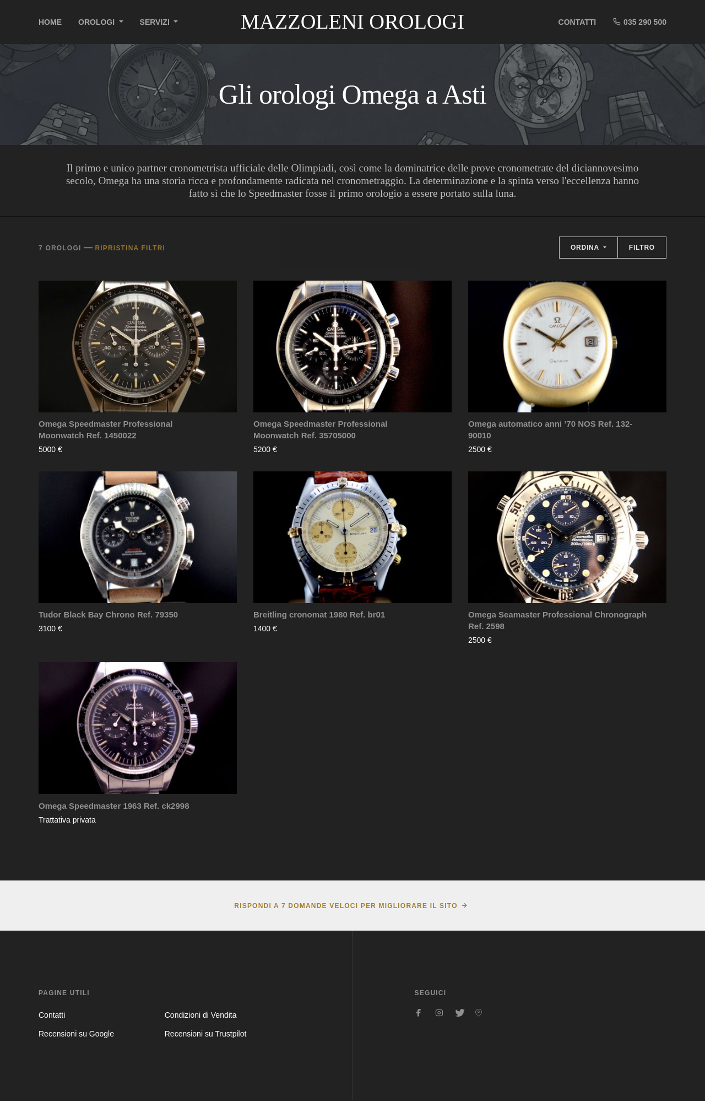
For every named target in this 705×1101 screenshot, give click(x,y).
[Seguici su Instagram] (439, 1013)
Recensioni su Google (76, 1033)
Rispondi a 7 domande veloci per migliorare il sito (345, 906)
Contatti (577, 22)
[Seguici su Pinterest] (479, 1013)
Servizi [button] (156, 22)
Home (50, 22)
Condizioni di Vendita (201, 1015)
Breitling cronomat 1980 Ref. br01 (319, 614)
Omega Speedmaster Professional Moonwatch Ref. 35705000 (320, 429)
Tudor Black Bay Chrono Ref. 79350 (108, 614)
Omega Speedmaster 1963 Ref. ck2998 (114, 805)
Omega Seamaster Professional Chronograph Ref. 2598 (557, 620)
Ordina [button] (586, 247)
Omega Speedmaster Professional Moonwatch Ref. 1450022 (105, 429)
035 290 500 (639, 21)
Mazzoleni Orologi (352, 21)
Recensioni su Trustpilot (206, 1033)
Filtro (642, 247)
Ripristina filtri (130, 248)
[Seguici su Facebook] (419, 1013)
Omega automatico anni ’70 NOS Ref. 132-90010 (550, 429)
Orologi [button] (97, 22)
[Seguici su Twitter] (459, 1013)
